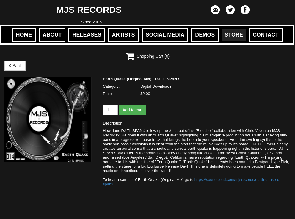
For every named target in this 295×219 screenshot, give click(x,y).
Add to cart (133, 110)
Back (15, 65)
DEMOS (205, 35)
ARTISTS (123, 35)
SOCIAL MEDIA (165, 35)
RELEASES (86, 35)
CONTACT (266, 35)
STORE (234, 35)
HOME (24, 35)
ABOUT (52, 35)
